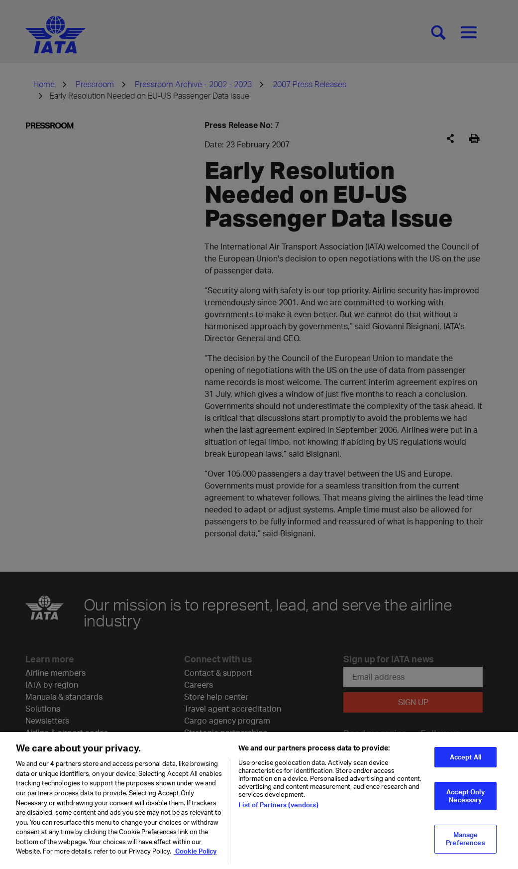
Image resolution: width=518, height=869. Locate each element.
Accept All (465, 764)
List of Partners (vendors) (278, 813)
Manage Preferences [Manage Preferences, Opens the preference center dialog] (465, 847)
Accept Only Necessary (465, 803)
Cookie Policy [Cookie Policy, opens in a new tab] (195, 859)
